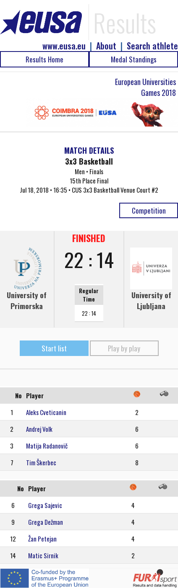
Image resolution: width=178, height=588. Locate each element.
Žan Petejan (42, 538)
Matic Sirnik (43, 555)
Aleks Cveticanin (46, 412)
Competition (149, 210)
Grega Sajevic (45, 505)
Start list (54, 348)
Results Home (44, 59)
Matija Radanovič (47, 445)
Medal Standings (134, 59)
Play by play (124, 348)
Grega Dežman (45, 521)
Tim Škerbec (41, 462)
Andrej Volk (39, 428)
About (106, 46)
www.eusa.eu (64, 46)
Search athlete (152, 46)
